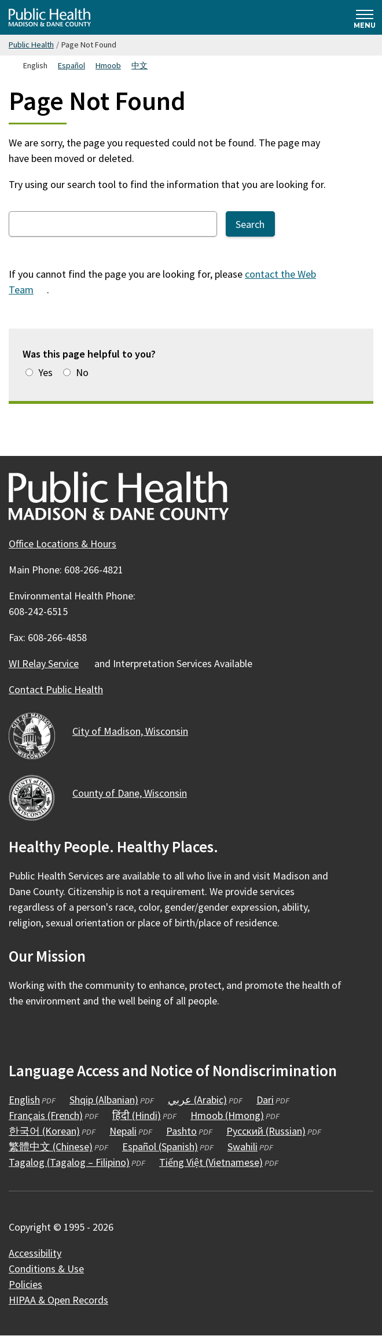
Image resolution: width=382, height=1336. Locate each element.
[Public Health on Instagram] (50, 1034)
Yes (45, 372)
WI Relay (50, 663)
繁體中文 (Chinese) (51, 1146)
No (82, 372)
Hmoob (108, 65)
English (24, 1099)
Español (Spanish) (160, 1146)
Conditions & (53, 1268)
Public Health (31, 44)
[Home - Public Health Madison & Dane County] (50, 17)
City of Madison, (136, 731)
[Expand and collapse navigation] (364, 17)
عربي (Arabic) (197, 1099)
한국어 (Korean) (44, 1131)
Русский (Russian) (266, 1131)
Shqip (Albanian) (103, 1099)
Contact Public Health (56, 689)
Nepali (123, 1131)
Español (71, 65)
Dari (265, 1099)
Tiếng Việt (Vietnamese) (211, 1162)
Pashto (181, 1131)
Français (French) (46, 1115)
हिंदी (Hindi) (136, 1115)
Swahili (242, 1146)
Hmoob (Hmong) (227, 1115)
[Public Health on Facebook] (19, 1034)
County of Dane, (136, 793)
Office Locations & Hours (62, 543)
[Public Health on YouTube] (81, 1034)
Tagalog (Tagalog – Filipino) (69, 1162)
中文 (139, 65)
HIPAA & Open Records (58, 1299)
